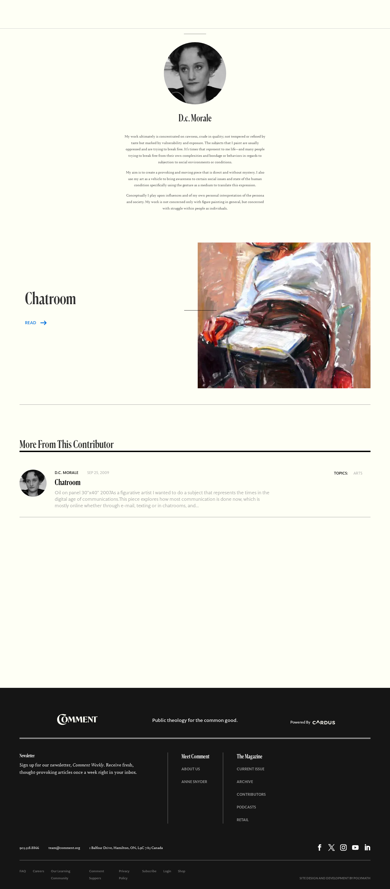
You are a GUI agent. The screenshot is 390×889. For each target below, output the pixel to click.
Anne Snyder (194, 781)
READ (30, 322)
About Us (190, 769)
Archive (245, 781)
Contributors (251, 794)
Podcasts (246, 807)
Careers (38, 871)
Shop (181, 871)
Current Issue (250, 769)
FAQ (23, 871)
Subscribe (149, 871)
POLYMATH (361, 878)
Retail (243, 820)
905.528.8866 (29, 847)
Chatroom (67, 482)
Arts (357, 473)
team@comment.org (64, 847)
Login (167, 871)
